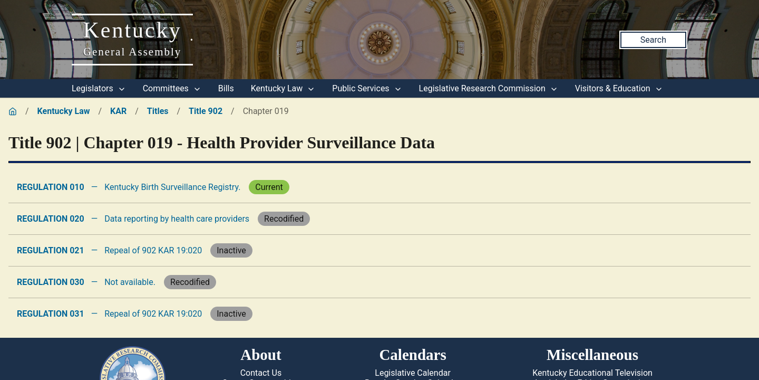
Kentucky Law (283, 88)
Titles (158, 111)
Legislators (99, 88)
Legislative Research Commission (488, 88)
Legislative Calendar (413, 373)
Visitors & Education (619, 88)
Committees (172, 88)
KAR (118, 111)
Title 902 (205, 111)
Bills (226, 88)
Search (653, 40)
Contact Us (261, 373)
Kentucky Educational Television (592, 373)
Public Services (367, 88)
